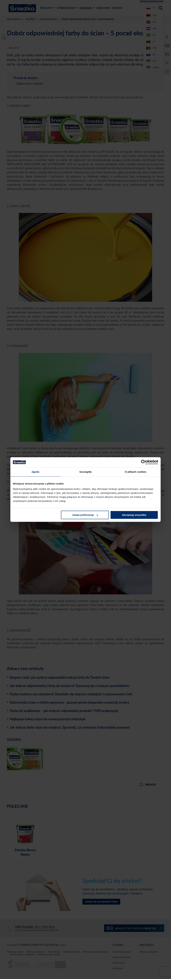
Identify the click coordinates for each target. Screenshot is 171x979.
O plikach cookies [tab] (135, 471)
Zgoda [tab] (35, 471)
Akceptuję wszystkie (134, 514)
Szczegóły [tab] (85, 471)
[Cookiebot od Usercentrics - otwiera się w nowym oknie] (143, 462)
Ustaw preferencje (85, 514)
